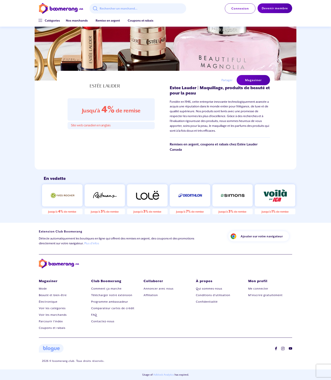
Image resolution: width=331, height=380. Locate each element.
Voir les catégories (52, 308)
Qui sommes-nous (209, 288)
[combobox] (138, 8)
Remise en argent (108, 20)
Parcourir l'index (51, 321)
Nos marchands (77, 20)
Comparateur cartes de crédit (112, 308)
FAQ (94, 315)
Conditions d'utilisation (213, 295)
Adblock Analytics (163, 374)
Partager (226, 80)
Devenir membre (275, 8)
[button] (52, 20)
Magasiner (253, 80)
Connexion (240, 8)
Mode (43, 288)
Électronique (48, 301)
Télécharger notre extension (111, 295)
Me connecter (258, 288)
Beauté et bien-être (53, 295)
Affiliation (151, 295)
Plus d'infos (91, 243)
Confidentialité (207, 301)
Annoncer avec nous (159, 288)
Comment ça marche (106, 288)
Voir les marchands (53, 315)
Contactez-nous (102, 321)
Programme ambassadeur (109, 301)
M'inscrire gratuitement (265, 295)
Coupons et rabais (140, 20)
